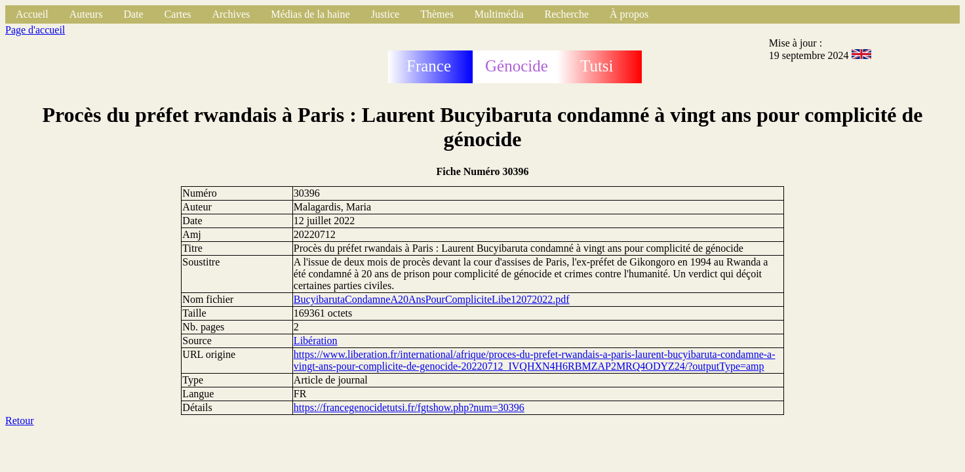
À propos (629, 14)
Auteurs (86, 14)
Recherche (567, 14)
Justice (385, 14)
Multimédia (499, 14)
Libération (316, 340)
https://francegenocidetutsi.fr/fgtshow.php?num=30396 (409, 407)
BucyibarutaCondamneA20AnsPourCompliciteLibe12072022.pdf (432, 299)
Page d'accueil (35, 29)
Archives (231, 14)
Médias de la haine (310, 14)
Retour (19, 420)
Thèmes (437, 14)
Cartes (178, 14)
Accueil (32, 14)
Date (133, 14)
